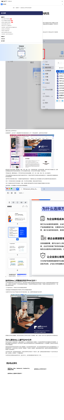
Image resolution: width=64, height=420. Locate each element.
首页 (14, 7)
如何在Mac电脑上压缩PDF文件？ (4, 36)
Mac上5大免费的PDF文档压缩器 (3, 29)
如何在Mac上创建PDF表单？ (4, 50)
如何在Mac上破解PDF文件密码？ (4, 33)
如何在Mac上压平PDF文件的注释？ (28, 7)
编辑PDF (18, 7)
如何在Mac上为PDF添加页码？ (3, 47)
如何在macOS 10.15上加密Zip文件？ (4, 39)
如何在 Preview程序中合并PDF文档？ (3, 52)
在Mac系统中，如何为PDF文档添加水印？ (4, 56)
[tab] (4, 23)
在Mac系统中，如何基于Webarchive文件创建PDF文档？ (4, 43)
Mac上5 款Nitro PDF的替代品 (3, 26)
